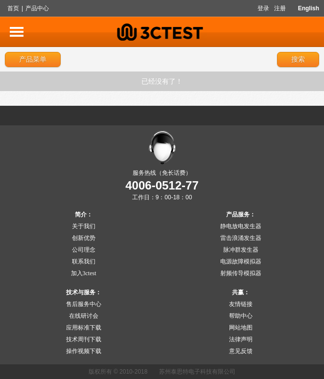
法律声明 (241, 339)
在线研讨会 (83, 315)
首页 (13, 8)
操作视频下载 (83, 351)
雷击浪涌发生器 (240, 238)
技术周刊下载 (83, 339)
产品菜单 (32, 59)
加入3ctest (83, 273)
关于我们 (83, 226)
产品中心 (37, 8)
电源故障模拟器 (240, 261)
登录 (263, 8)
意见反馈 (241, 351)
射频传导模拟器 (240, 273)
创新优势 (83, 238)
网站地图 (241, 327)
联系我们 (83, 261)
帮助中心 (241, 315)
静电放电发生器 (240, 226)
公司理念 (83, 249)
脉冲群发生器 (240, 249)
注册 (280, 8)
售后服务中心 (83, 304)
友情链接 (241, 304)
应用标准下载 (83, 327)
